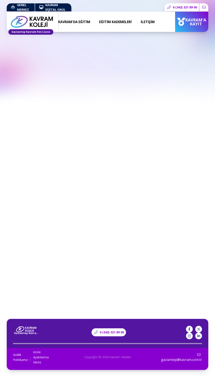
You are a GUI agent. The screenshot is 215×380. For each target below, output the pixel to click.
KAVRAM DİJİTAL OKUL (52, 7)
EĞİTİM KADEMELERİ (115, 22)
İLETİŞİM (148, 22)
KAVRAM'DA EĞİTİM (74, 22)
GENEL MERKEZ (20, 7)
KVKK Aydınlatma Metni (41, 357)
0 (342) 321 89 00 (182, 7)
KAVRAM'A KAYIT (191, 22)
